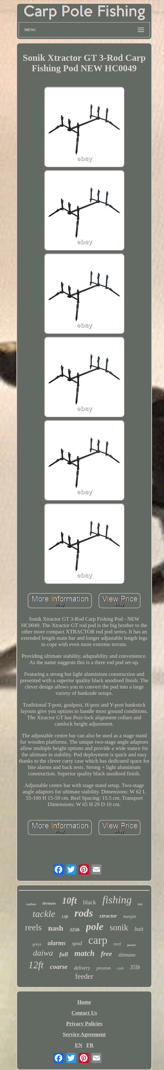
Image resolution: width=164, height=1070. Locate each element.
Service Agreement (84, 1034)
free (106, 954)
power (131, 945)
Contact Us (84, 1013)
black (89, 902)
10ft (69, 900)
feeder (84, 976)
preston (103, 968)
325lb (75, 929)
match (84, 953)
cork (120, 968)
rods (84, 913)
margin (129, 916)
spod (77, 943)
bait (139, 929)
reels (33, 927)
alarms (57, 942)
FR (90, 1045)
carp (97, 940)
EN (78, 1045)
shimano (127, 955)
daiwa (43, 953)
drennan (49, 903)
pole (94, 926)
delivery (82, 968)
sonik (119, 927)
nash (55, 928)
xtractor (108, 916)
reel (117, 943)
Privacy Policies (84, 1024)
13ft (65, 916)
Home (84, 1002)
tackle (44, 913)
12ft (36, 965)
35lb (135, 967)
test (140, 904)
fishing (117, 900)
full (63, 954)
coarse (59, 967)
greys (37, 944)
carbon (31, 904)
